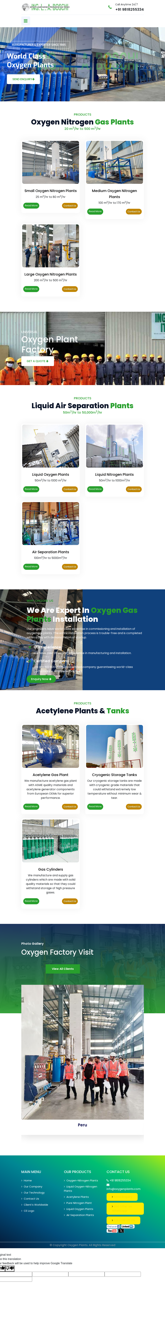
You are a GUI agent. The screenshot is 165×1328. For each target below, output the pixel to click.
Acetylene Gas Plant (50, 774)
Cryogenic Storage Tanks (114, 774)
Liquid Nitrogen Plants (114, 474)
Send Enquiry (23, 79)
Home (26, 1180)
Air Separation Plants (50, 551)
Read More (31, 205)
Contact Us (70, 205)
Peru (82, 1125)
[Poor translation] (9, 1268)
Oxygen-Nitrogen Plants (81, 1180)
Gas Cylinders (50, 869)
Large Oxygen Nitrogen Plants (51, 274)
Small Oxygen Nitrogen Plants (51, 190)
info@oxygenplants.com (123, 1189)
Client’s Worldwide (34, 1205)
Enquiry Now (41, 679)
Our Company (31, 1186)
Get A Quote (37, 361)
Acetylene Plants (76, 1197)
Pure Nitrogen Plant (78, 1203)
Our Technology (33, 1192)
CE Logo (27, 1211)
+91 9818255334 (129, 9)
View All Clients (63, 969)
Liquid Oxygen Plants (50, 474)
